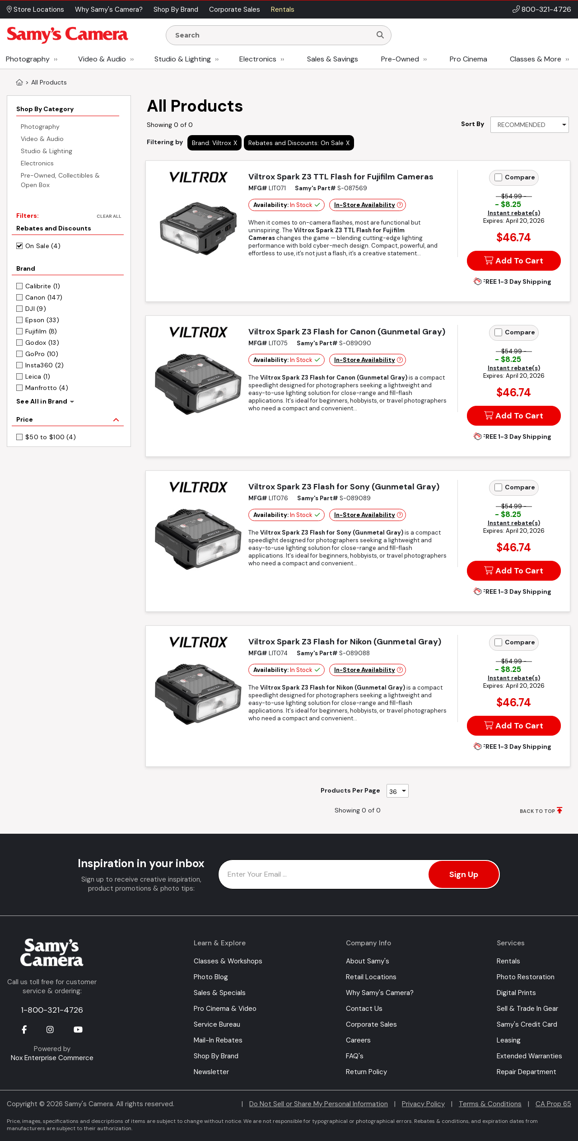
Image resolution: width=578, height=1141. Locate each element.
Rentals (508, 961)
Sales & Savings (332, 59)
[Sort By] (529, 125)
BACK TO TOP (537, 811)
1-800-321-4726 (52, 1010)
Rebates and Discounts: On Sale (296, 143)
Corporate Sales (371, 1024)
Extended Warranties (529, 1056)
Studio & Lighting (182, 59)
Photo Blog (211, 976)
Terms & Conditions (490, 1103)
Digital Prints (516, 992)
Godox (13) (42, 342)
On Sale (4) (43, 246)
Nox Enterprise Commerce (52, 1057)
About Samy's (367, 961)
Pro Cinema (468, 59)
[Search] (380, 35)
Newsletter (211, 1071)
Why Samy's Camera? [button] (109, 9)
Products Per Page (350, 790)
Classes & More (535, 59)
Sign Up (463, 874)
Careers (358, 1040)
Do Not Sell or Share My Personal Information (318, 1103)
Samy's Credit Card (527, 1024)
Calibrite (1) (43, 286)
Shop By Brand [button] (176, 9)
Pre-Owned (400, 59)
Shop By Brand (216, 1056)
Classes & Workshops (228, 961)
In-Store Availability (364, 205)
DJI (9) (35, 309)
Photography (28, 59)
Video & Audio (102, 59)
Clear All (109, 216)
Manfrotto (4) (47, 388)
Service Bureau (217, 1024)
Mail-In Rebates (218, 1040)
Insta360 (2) (44, 365)
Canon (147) (43, 297)
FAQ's (355, 1056)
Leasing (509, 1040)
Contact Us (364, 1008)
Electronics (257, 59)
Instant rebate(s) (514, 213)
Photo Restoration (526, 976)
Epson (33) (42, 320)
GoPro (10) (41, 354)
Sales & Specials (220, 992)
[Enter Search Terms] (272, 35)
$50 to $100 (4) (50, 437)
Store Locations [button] (35, 9)
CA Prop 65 (553, 1103)
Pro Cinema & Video (225, 1008)
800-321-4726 (546, 9)
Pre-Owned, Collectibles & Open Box (60, 180)
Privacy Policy (423, 1103)
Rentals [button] (282, 9)
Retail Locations (371, 976)
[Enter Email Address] (359, 874)
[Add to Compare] (498, 177)
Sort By (472, 124)
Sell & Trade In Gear (527, 1008)
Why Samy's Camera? (380, 992)
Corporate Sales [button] (234, 9)
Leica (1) (38, 376)
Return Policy (366, 1071)
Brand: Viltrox (211, 143)
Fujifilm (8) (41, 331)
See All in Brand (41, 401)
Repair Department (526, 1071)
